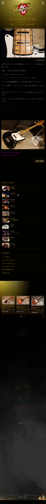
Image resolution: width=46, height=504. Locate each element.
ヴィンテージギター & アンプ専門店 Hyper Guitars (23, 495)
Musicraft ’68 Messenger (21, 307)
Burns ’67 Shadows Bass (8, 307)
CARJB (12, 201)
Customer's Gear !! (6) (8, 260)
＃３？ (12, 239)
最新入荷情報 (39, 161)
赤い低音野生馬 (14, 220)
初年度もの (13, 188)
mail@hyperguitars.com (25, 369)
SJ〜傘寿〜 (13, 245)
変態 (11, 226)
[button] (20, 316)
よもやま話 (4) (6, 257)
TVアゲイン (13, 214)
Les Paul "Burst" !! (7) (8, 263)
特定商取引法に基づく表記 (23, 453)
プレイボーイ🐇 (14, 195)
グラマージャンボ (15, 233)
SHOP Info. (23, 374)
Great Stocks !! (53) (8, 266)
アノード (12, 207)
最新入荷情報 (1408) (7, 269)
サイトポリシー (23, 451)
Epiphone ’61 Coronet (35, 308)
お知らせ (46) (6, 272)
